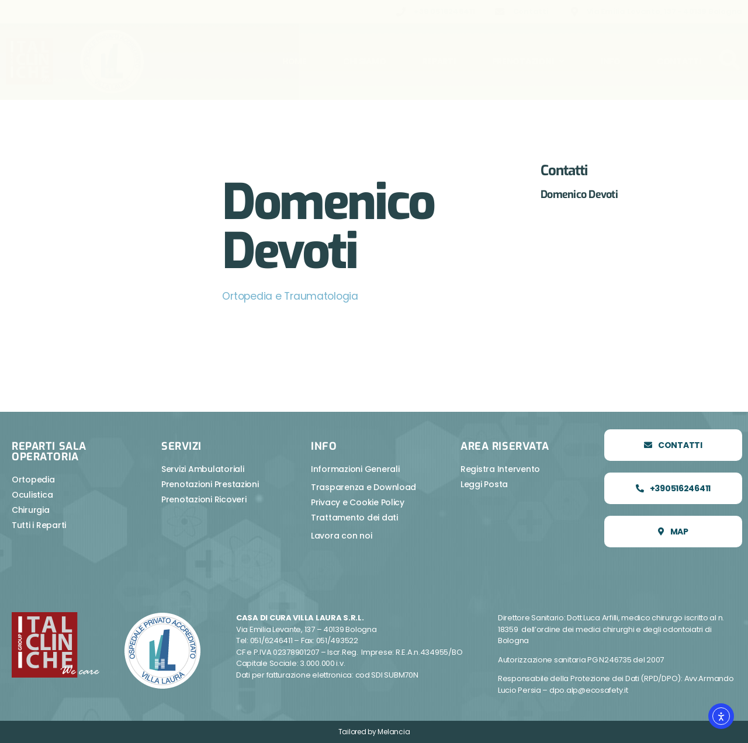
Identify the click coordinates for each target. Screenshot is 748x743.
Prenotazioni (528, 61)
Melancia (394, 732)
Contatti (679, 61)
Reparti (438, 61)
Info (611, 61)
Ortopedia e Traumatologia (292, 296)
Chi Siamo (364, 61)
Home (294, 61)
